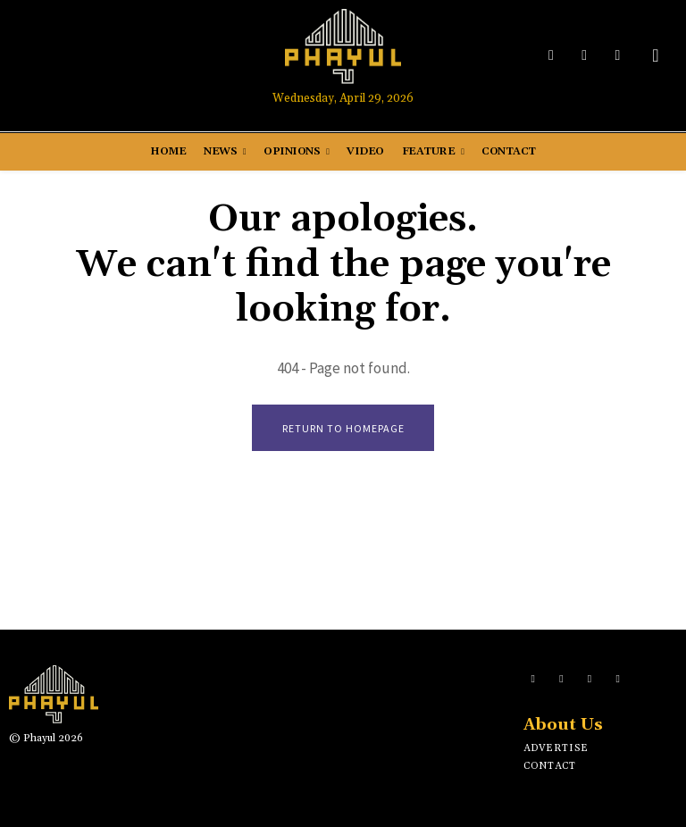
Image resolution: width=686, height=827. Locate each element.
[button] (655, 55)
